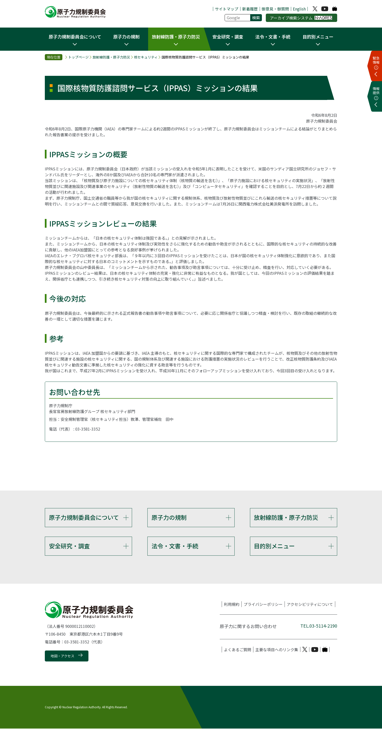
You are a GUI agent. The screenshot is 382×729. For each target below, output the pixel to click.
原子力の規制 (169, 517)
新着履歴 (250, 9)
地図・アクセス (62, 656)
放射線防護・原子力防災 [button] (176, 36)
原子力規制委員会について (84, 517)
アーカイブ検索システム (301, 18)
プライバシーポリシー (263, 605)
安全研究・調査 (69, 546)
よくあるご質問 (237, 650)
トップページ (78, 57)
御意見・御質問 (275, 9)
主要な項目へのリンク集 (276, 650)
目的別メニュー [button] (318, 36)
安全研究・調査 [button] (227, 36)
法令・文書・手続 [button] (272, 36)
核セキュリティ (146, 57)
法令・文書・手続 (175, 546)
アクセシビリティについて (310, 605)
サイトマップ (226, 9)
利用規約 (231, 605)
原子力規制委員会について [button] (75, 36)
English (299, 9)
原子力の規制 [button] (126, 36)
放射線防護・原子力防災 (111, 57)
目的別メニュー (274, 546)
